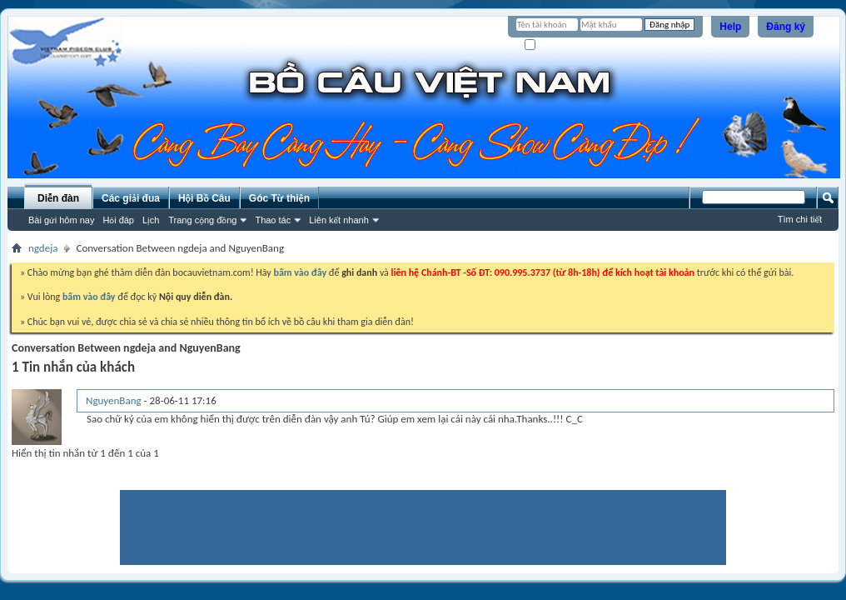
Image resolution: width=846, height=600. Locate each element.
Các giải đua (131, 198)
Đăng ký (785, 26)
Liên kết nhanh (339, 220)
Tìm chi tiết (800, 219)
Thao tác (273, 220)
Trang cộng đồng (202, 220)
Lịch (150, 220)
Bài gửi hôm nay (61, 220)
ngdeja (42, 248)
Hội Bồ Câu (204, 198)
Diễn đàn (58, 198)
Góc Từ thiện (279, 198)
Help (730, 26)
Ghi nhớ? (548, 45)
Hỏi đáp (118, 220)
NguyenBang (114, 400)
